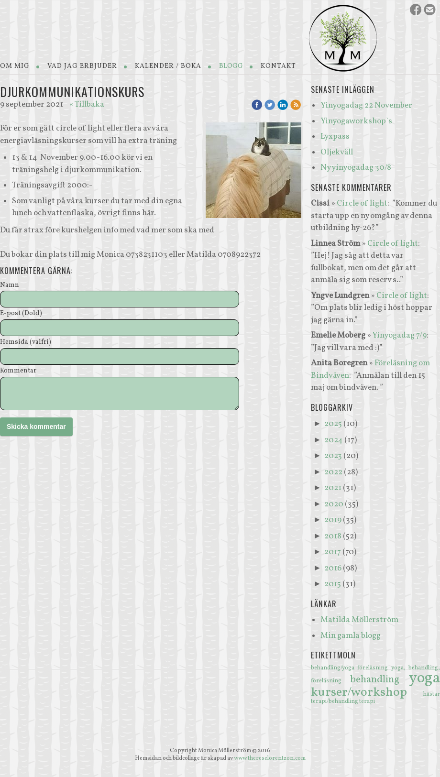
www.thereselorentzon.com (270, 758)
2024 (333, 440)
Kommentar (18, 371)
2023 (333, 455)
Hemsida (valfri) (25, 343)
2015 (332, 584)
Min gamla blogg (350, 635)
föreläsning (374, 668)
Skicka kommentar (36, 426)
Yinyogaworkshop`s (356, 121)
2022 (333, 472)
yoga (424, 678)
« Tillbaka (86, 104)
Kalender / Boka (168, 66)
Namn (9, 286)
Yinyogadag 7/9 (399, 335)
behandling (379, 680)
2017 (332, 552)
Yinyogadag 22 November (366, 105)
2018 (332, 536)
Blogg (231, 66)
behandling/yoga (334, 668)
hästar (431, 694)
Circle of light (362, 203)
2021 (332, 487)
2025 (333, 423)
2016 (332, 568)
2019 (332, 519)
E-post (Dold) (21, 314)
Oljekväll (336, 152)
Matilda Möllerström (359, 619)
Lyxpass (335, 136)
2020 (333, 504)
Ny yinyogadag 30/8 (355, 167)
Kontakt (278, 66)
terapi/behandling (335, 701)
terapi (367, 701)
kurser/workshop (367, 692)
